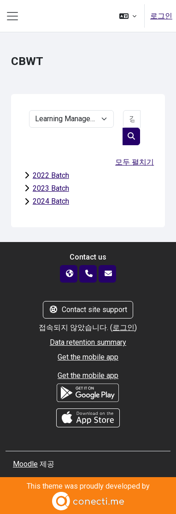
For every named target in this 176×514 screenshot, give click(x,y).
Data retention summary (88, 342)
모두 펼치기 (134, 162)
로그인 (161, 16)
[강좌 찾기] (132, 119)
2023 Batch (51, 188)
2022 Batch (51, 175)
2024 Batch (51, 201)
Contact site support (88, 309)
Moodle (25, 464)
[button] (127, 16)
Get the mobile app (88, 357)
